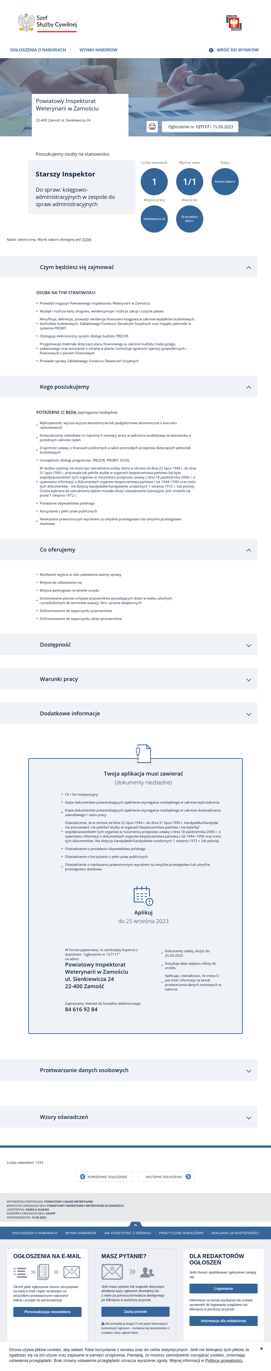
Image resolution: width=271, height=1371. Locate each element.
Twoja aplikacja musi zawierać (143, 766)
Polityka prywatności (239, 1340)
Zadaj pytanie (135, 1300)
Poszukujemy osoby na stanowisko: (73, 154)
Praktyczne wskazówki (181, 1221)
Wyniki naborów (98, 50)
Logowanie (223, 1277)
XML (260, 1340)
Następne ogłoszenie (164, 1165)
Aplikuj (143, 905)
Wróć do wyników (238, 50)
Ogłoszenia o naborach (38, 50)
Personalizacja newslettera (47, 1300)
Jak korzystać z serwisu (127, 1221)
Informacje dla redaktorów (223, 1309)
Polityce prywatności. (224, 1360)
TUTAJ (86, 239)
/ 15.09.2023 (200, 126)
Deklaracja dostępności (235, 1221)
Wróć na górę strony (135, 1212)
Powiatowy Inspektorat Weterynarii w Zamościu (67, 104)
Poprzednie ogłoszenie (107, 1165)
